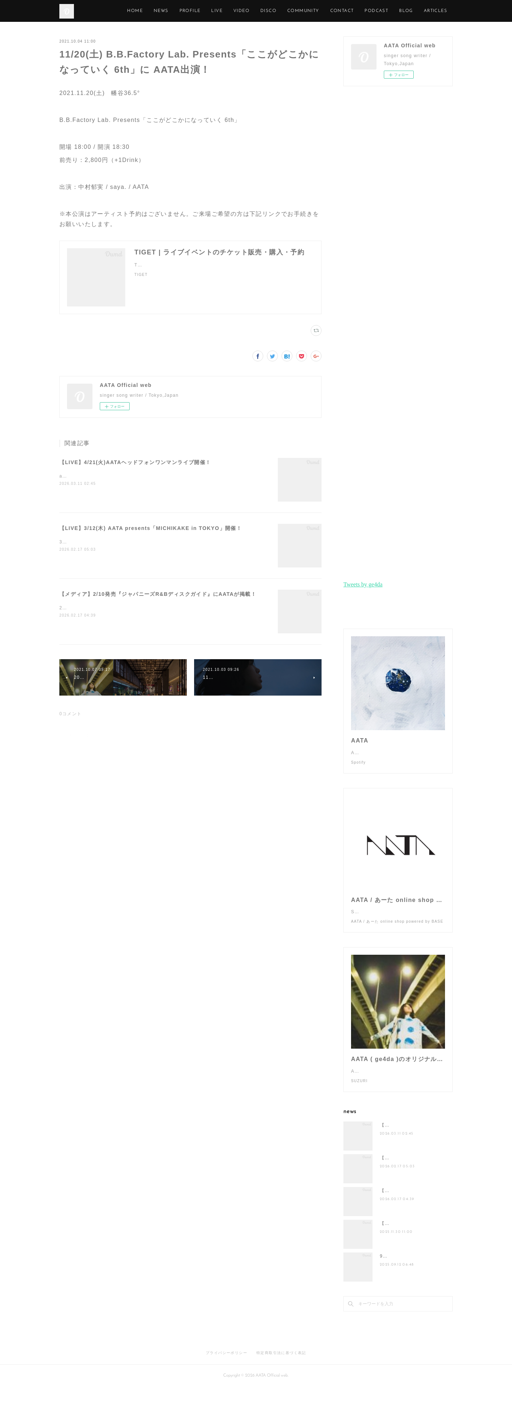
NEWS (194, 11)
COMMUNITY (336, 11)
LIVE (250, 11)
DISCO (302, 11)
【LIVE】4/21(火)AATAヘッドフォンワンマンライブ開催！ (135, 462)
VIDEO (275, 11)
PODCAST (410, 11)
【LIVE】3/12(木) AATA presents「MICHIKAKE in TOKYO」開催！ (150, 528)
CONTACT (375, 11)
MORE (439, 11)
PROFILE (223, 11)
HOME (168, 11)
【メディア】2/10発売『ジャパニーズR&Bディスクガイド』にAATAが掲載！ (157, 594)
